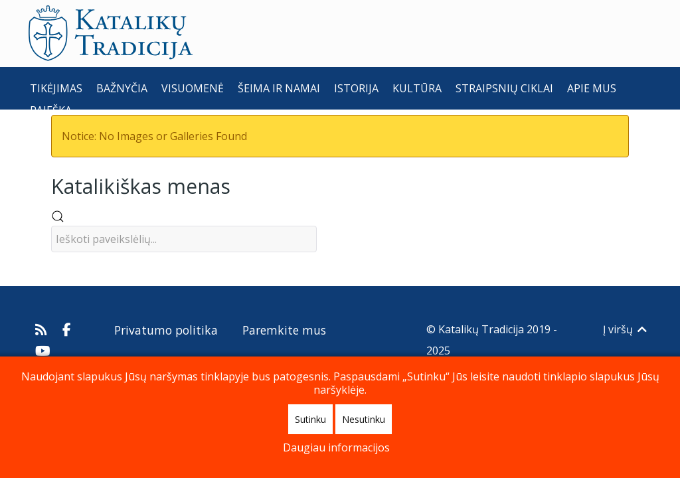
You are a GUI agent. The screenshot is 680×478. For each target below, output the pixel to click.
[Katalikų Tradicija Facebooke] (67, 329)
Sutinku (310, 419)
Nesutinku (363, 419)
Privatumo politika (166, 330)
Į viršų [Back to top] (626, 329)
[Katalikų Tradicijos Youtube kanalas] (43, 350)
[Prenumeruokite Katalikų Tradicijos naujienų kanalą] (42, 329)
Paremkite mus (284, 330)
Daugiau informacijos (336, 447)
